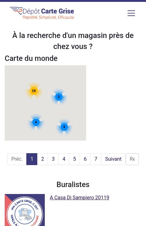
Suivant (113, 159)
